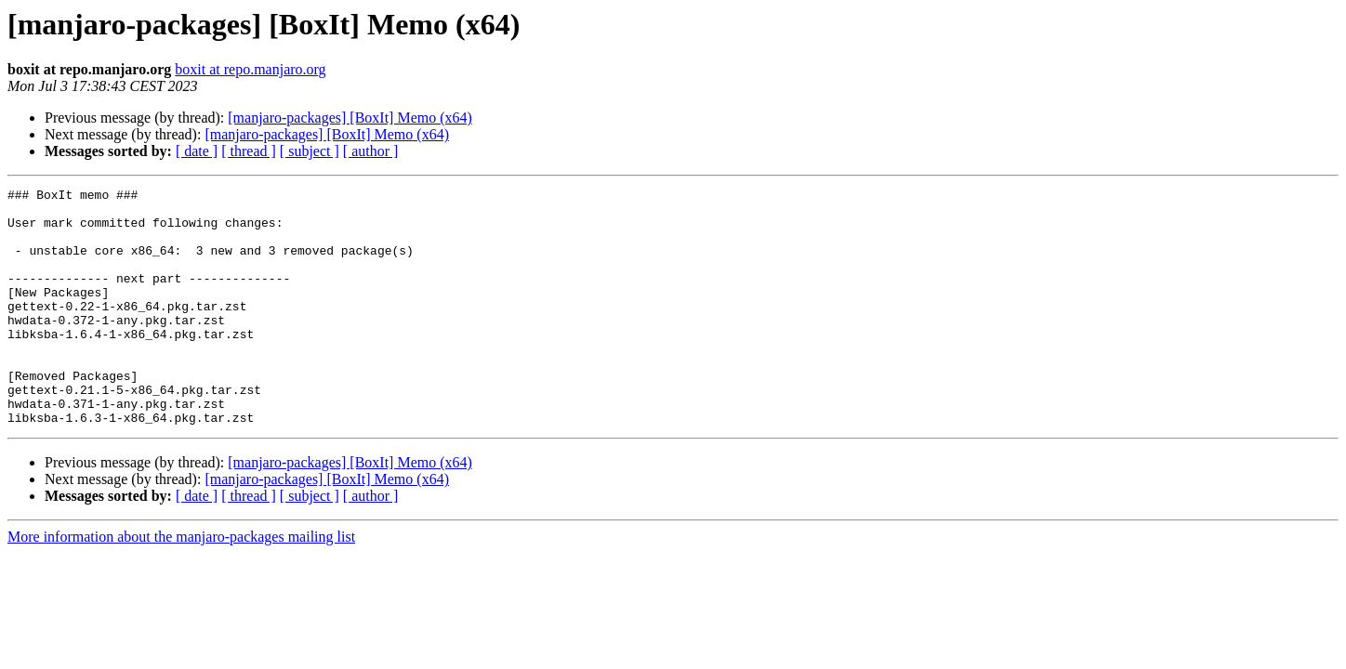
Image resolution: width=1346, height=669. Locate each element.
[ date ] (197, 151)
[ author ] (371, 151)
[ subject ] (309, 151)
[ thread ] (248, 151)
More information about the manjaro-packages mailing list (181, 584)
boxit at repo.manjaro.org (250, 69)
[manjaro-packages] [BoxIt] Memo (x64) (350, 117)
